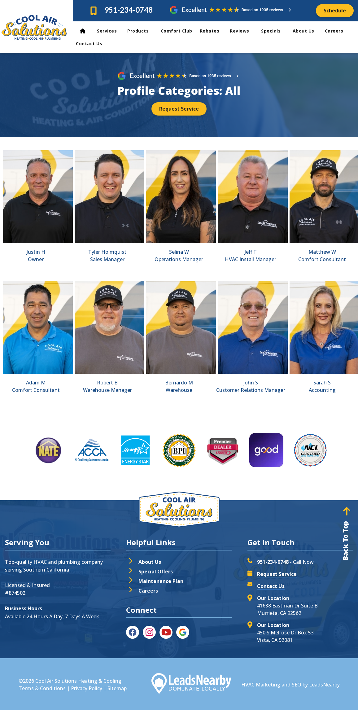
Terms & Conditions (42, 688)
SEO (296, 684)
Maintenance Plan (160, 581)
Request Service (277, 574)
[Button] (335, 10)
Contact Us (90, 43)
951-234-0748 (128, 9)
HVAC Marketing (260, 684)
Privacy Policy (86, 688)
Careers (334, 31)
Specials (274, 31)
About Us (306, 31)
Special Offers (155, 571)
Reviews (243, 31)
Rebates (212, 31)
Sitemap (117, 688)
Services (109, 31)
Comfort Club (176, 31)
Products (141, 31)
